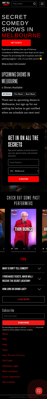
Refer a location (10, 371)
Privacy (30, 397)
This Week (18, 94)
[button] (42, 3)
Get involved (8, 382)
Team (5, 349)
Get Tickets (16, 43)
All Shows (7, 94)
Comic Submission (11, 376)
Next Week (30, 94)
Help (4, 344)
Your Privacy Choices (13, 355)
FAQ (4, 339)
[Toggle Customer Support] (38, 390)
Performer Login (10, 365)
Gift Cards (7, 360)
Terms (35, 397)
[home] (6, 3)
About (5, 333)
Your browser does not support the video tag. (23, 231)
